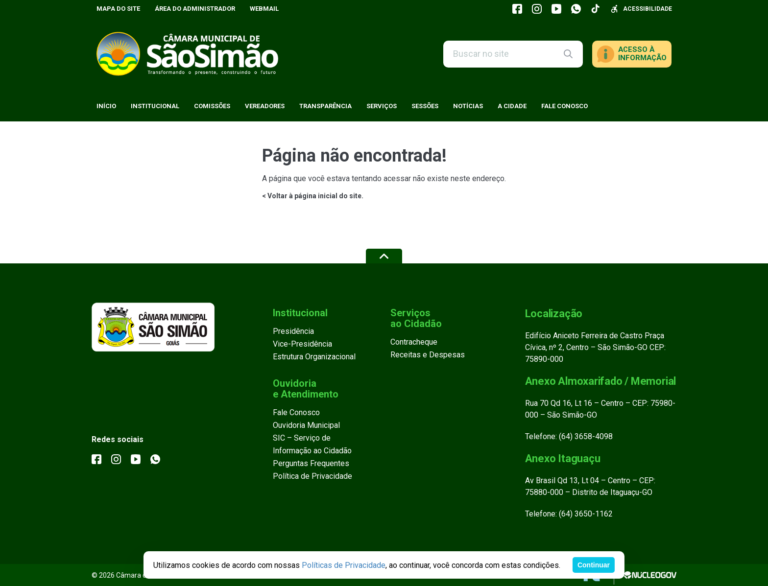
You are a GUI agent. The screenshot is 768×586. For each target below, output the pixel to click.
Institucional (155, 106)
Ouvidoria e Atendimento (305, 388)
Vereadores (265, 106)
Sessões (424, 106)
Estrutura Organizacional (314, 356)
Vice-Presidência (302, 344)
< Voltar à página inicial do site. (312, 196)
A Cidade (512, 106)
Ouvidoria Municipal (306, 425)
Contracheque (413, 342)
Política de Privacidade (312, 476)
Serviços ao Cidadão (416, 318)
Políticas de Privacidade (343, 565)
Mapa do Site (118, 8)
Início (106, 106)
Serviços (381, 106)
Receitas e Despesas (427, 354)
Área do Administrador (195, 8)
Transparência (325, 106)
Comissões (212, 106)
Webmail (264, 8)
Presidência (293, 331)
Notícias (468, 106)
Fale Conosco (564, 106)
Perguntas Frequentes (311, 463)
